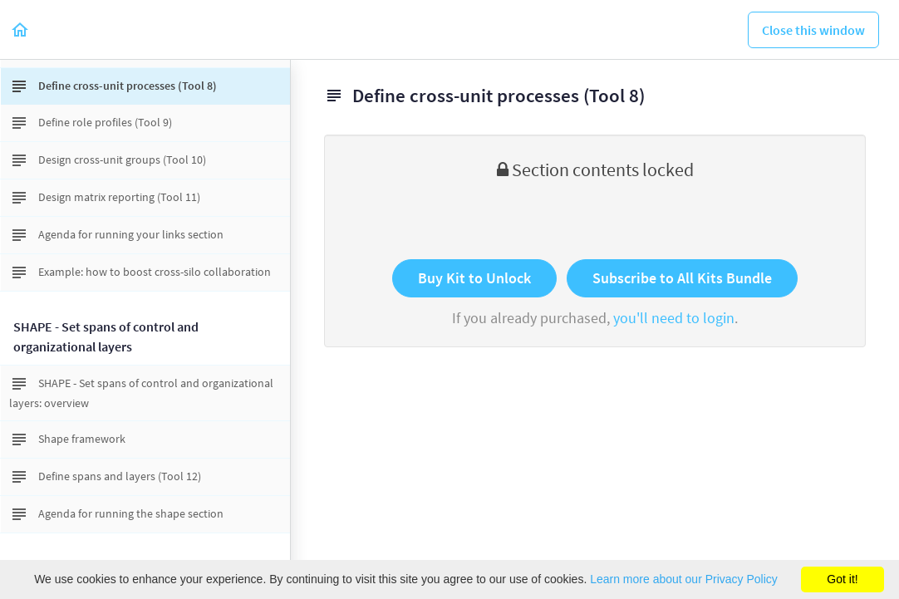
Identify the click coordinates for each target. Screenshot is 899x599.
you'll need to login (673, 317)
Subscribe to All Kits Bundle (682, 277)
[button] (21, 29)
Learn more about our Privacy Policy (684, 579)
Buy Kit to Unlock (474, 277)
